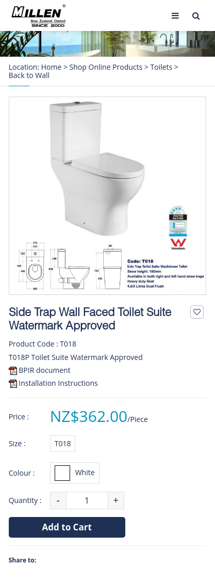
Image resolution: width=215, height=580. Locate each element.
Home (51, 67)
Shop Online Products (106, 67)
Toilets (162, 67)
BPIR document (44, 370)
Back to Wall (29, 75)
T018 (63, 443)
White (75, 473)
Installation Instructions (58, 383)
